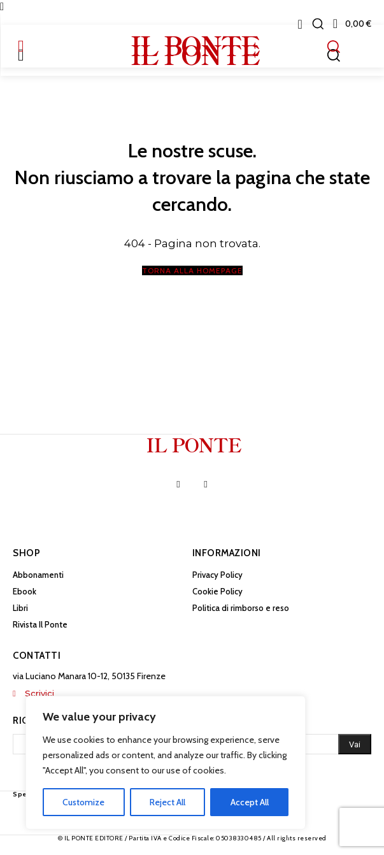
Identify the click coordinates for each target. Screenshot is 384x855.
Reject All (167, 802)
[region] (165, 763)
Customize (83, 802)
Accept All (250, 802)
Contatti (36, 655)
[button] (318, 23)
